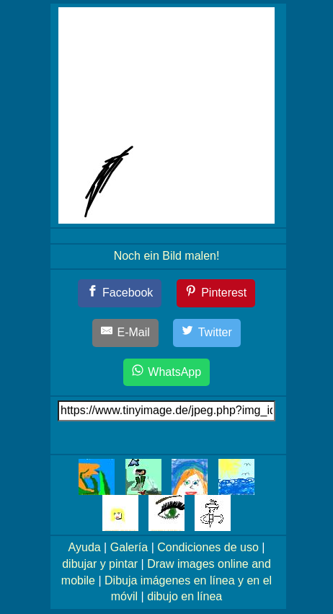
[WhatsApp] (166, 373)
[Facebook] (120, 293)
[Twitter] (207, 333)
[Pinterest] (216, 293)
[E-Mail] (125, 333)
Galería (129, 547)
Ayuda (84, 547)
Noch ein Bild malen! (167, 256)
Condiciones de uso (208, 547)
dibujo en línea (184, 596)
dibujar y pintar (100, 564)
